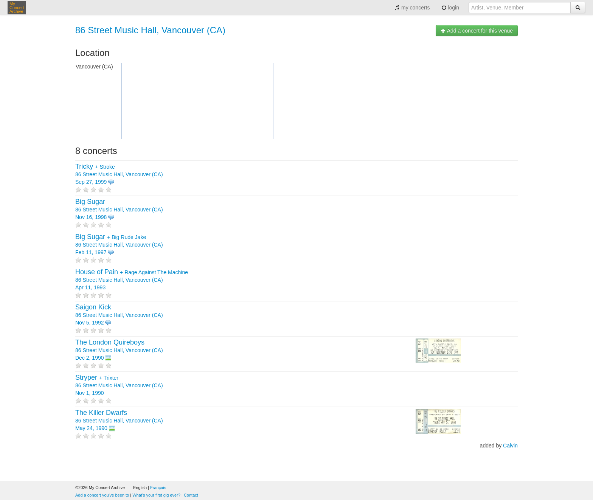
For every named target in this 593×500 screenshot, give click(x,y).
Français (158, 487)
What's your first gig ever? (156, 495)
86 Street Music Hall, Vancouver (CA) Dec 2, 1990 (119, 350)
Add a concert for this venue (477, 31)
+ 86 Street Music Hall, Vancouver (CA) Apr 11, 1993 (131, 279)
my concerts (412, 8)
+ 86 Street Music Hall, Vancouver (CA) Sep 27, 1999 (119, 174)
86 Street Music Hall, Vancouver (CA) (150, 30)
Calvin (510, 446)
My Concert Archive (16, 8)
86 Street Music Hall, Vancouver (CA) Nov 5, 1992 (119, 315)
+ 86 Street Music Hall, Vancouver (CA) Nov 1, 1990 (119, 385)
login (450, 8)
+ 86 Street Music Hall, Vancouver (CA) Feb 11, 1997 (119, 244)
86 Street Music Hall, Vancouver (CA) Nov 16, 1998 (119, 209)
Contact (191, 495)
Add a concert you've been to (102, 495)
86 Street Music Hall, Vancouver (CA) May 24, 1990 (119, 420)
